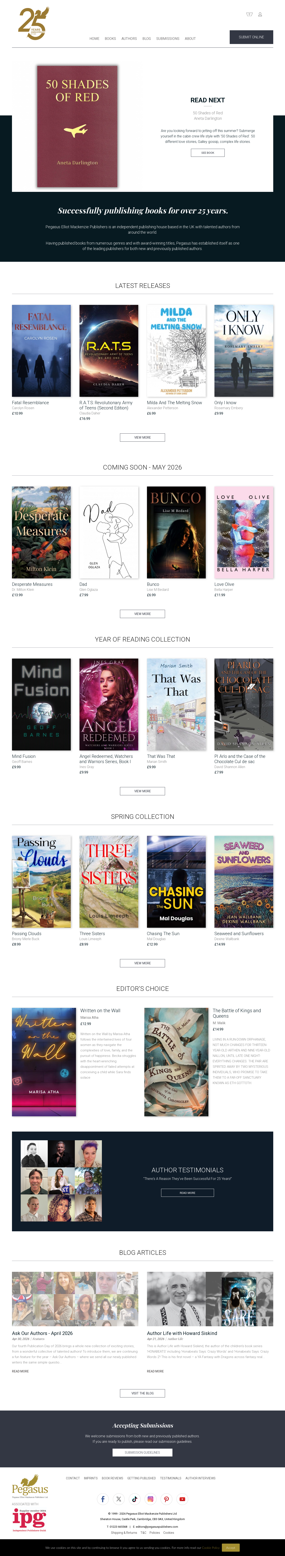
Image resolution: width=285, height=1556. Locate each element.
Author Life (175, 1339)
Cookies (168, 1533)
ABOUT (190, 39)
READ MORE (187, 1193)
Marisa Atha (89, 1018)
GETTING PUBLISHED (141, 1478)
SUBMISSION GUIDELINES (142, 1453)
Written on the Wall (100, 1011)
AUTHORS (129, 39)
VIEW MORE (143, 437)
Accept (230, 1547)
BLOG (146, 39)
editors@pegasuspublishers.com (157, 1527)
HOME (94, 39)
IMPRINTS (91, 1478)
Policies (155, 1533)
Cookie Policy (211, 1547)
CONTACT (73, 1478)
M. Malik (219, 1023)
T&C (143, 1533)
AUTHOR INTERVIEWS (201, 1478)
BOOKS (110, 39)
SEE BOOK (207, 153)
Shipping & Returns (124, 1533)
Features (38, 1339)
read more (20, 1371)
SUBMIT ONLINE (251, 37)
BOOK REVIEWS (112, 1478)
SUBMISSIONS (167, 39)
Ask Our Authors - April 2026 (42, 1333)
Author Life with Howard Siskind (182, 1333)
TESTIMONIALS (170, 1478)
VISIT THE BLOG (142, 1393)
